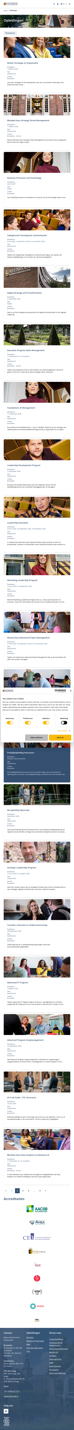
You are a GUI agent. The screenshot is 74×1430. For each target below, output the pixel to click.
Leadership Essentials (17, 522)
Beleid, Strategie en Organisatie (22, 63)
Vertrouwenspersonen (58, 1349)
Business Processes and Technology (24, 178)
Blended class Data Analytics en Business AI (28, 1155)
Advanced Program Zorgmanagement (25, 1040)
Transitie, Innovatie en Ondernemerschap (27, 925)
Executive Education (34, 1348)
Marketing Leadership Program (22, 580)
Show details (62, 731)
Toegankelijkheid (56, 1339)
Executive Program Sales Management (25, 350)
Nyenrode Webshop (57, 1373)
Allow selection (36, 737)
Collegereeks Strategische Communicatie (27, 235)
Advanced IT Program (17, 982)
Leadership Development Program (23, 465)
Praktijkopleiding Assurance (20, 752)
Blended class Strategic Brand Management (28, 120)
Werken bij (53, 1352)
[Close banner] (70, 691)
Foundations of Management (21, 407)
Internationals (55, 1366)
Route (6, 1386)
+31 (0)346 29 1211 (12, 1391)
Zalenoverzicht (55, 1359)
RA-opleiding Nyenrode (18, 810)
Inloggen (52, 1356)
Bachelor (30, 1337)
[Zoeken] (54, 4)
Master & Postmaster (35, 1341)
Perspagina (54, 1369)
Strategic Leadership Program (21, 867)
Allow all (60, 737)
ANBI (51, 1363)
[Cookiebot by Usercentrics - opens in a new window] (56, 690)
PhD (28, 1351)
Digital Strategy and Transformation (24, 293)
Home (5, 10)
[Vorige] (6, 1190)
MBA (28, 1344)
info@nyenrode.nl (11, 1396)
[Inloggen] (58, 3)
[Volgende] (45, 1190)
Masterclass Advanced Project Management (28, 637)
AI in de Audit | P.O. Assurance (21, 1097)
